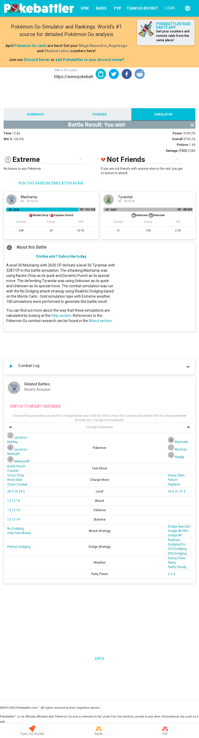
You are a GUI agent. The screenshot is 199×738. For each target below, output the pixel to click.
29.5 (22, 491)
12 (9, 501)
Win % (8, 139)
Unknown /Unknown (148, 215)
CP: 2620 (13, 209)
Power (177, 133)
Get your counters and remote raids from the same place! (172, 36)
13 (14, 501)
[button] (114, 74)
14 (18, 501)
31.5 (182, 491)
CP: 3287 (111, 209)
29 (16, 491)
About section (100, 321)
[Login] (168, 7)
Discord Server (37, 60)
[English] (187, 8)
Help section (61, 315)
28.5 (10, 491)
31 (177, 491)
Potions (182, 145)
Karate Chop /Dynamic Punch (51, 215)
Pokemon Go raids (30, 46)
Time (7, 133)
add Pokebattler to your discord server (89, 60)
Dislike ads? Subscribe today (61, 256)
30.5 (171, 491)
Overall (177, 139)
